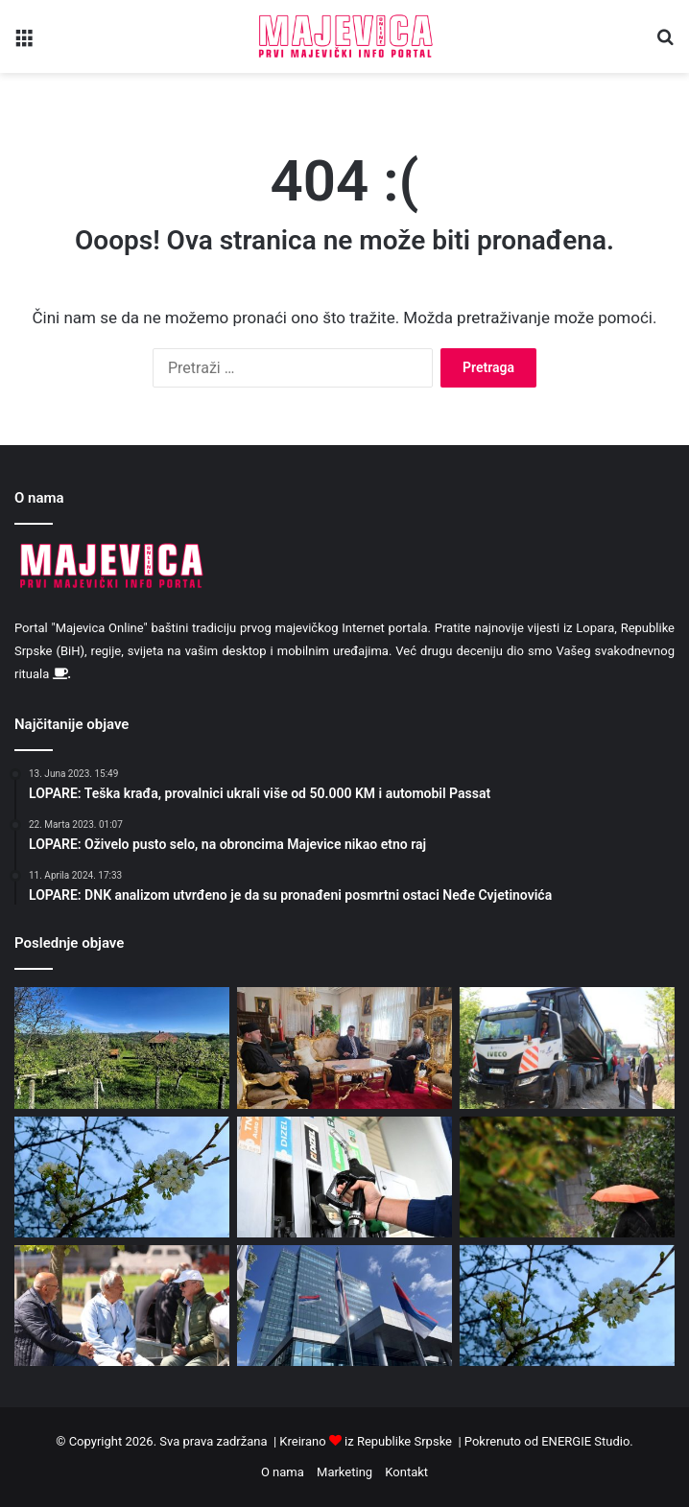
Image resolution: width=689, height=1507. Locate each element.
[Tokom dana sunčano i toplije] (121, 1047)
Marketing (344, 1472)
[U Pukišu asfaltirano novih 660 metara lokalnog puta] (567, 1047)
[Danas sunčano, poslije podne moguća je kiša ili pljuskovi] (567, 1305)
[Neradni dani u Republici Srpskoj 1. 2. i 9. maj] (344, 1305)
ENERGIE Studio (585, 1441)
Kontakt (406, 1472)
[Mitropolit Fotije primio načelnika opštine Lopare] (344, 1047)
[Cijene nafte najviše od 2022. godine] (344, 1177)
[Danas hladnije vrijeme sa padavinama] (121, 1177)
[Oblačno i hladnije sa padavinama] (567, 1177)
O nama (282, 1472)
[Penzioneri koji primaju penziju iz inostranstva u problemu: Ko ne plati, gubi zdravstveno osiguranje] (121, 1305)
